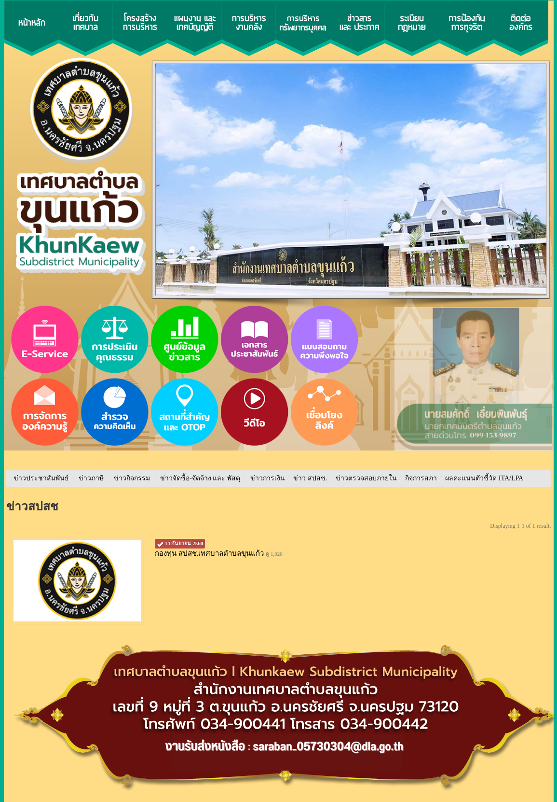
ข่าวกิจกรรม (132, 478)
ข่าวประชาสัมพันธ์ (41, 478)
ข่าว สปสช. (310, 478)
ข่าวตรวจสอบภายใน (366, 478)
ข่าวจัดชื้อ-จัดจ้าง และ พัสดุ (200, 478)
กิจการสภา (421, 478)
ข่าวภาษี (91, 478)
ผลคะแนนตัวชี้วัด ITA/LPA (484, 478)
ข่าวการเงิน (267, 478)
